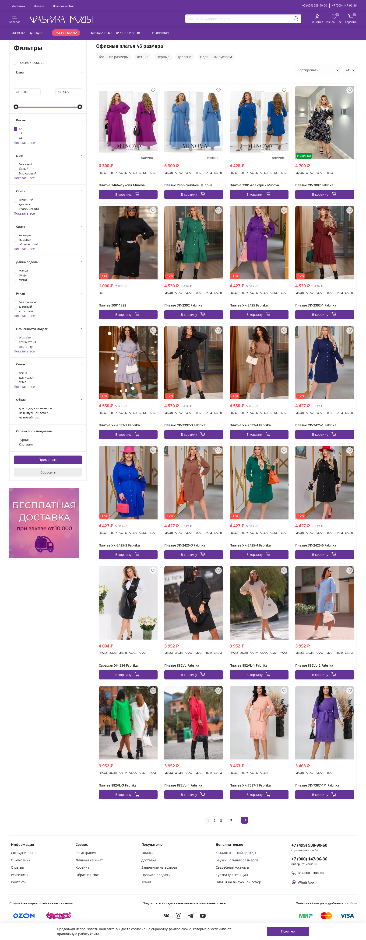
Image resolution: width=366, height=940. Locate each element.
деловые (185, 57)
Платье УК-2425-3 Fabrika (184, 545)
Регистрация (86, 852)
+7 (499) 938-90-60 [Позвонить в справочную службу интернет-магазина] (309, 845)
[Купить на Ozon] (24, 915)
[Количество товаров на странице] (348, 70)
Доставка (18, 6)
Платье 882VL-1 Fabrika (248, 665)
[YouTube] (203, 916)
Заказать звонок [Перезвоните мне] (307, 872)
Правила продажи (156, 875)
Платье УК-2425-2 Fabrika (119, 545)
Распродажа (66, 33)
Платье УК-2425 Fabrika (249, 305)
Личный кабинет (89, 860)
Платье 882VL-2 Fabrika (314, 665)
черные (163, 57)
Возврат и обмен (64, 6)
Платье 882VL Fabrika (181, 665)
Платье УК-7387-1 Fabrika (250, 785)
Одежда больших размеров (114, 33)
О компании (21, 860)
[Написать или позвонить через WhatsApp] (302, 882)
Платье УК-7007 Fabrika (314, 185)
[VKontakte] (166, 916)
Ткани (146, 882)
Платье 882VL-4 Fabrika (183, 785)
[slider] (16, 106)
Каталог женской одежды (236, 852)
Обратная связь (88, 875)
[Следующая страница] (244, 820)
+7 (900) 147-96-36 (344, 5)
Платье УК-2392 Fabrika (183, 305)
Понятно (288, 931)
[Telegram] (191, 916)
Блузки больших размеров (237, 860)
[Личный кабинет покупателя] (317, 19)
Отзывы (17, 867)
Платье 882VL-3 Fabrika (118, 785)
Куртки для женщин (232, 875)
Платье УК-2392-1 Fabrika (315, 305)
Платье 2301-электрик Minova (254, 185)
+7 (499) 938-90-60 (314, 5)
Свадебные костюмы (232, 867)
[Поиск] (296, 18)
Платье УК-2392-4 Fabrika (250, 425)
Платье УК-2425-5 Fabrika (315, 545)
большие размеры (114, 57)
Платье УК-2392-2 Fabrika (119, 425)
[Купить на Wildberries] (59, 915)
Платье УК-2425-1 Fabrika (315, 425)
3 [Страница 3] (221, 820)
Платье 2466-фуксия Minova (122, 185)
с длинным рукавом (216, 57)
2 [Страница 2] (214, 820)
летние (142, 57)
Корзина (82, 867)
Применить (48, 459)
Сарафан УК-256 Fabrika (118, 665)
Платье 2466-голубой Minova (188, 185)
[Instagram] (178, 916)
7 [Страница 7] (231, 820)
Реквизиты (19, 875)
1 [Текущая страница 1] (208, 820)
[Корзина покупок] (351, 19)
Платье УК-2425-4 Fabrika (250, 545)
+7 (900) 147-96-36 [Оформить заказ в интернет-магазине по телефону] (309, 859)
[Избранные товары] (334, 19)
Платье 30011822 (112, 305)
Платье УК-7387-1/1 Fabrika (317, 785)
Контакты (18, 882)
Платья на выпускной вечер (238, 882)
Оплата (39, 6)
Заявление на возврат (159, 867)
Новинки (160, 33)
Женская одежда (27, 33)
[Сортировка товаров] (317, 70)
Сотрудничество (24, 852)
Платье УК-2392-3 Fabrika (184, 425)
